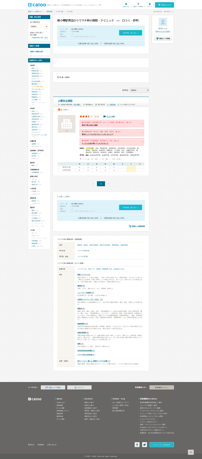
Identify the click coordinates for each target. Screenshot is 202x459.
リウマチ (80, 269)
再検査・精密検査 (102, 269)
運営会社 (31, 444)
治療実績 (113, 104)
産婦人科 (35, 184)
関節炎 (79, 308)
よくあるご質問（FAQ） (121, 405)
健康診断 (35, 243)
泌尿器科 (35, 153)
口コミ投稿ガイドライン (121, 402)
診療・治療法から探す (92, 419)
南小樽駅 (77, 104)
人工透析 (35, 99)
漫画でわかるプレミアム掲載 (150, 408)
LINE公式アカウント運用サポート (152, 430)
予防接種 (35, 241)
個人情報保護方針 (118, 410)
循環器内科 (35, 73)
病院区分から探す (91, 416)
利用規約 (115, 408)
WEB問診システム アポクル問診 (151, 416)
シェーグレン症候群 (84, 292)
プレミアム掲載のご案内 (148, 405)
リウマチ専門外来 (83, 250)
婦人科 (34, 182)
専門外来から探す (91, 413)
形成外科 (35, 129)
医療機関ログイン (161, 387)
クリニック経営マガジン (148, 422)
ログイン (149, 6)
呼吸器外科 (35, 114)
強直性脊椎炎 (93, 245)
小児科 (34, 191)
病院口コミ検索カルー (35, 11)
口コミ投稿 (60, 419)
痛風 (78, 343)
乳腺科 (34, 121)
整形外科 (35, 127)
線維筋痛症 (124, 245)
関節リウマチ (81, 274)
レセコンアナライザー (148, 419)
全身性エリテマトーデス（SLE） (88, 299)
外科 (33, 111)
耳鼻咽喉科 (35, 172)
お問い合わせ (52, 444)
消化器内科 (35, 76)
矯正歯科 (35, 213)
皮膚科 (34, 144)
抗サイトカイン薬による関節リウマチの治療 (92, 361)
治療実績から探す (91, 408)
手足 (89, 269)
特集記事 (60, 413)
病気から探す (89, 402)
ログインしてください (162, 31)
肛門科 (34, 156)
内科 (33, 68)
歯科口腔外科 (36, 221)
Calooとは (126, 6)
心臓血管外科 (36, 116)
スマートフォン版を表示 (161, 445)
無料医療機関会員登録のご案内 (151, 402)
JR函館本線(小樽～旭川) (40, 37)
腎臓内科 (35, 97)
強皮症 (85, 245)
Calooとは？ (61, 402)
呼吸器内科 (35, 71)
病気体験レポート (63, 410)
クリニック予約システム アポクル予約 (153, 413)
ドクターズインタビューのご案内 (151, 410)
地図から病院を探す (37, 51)
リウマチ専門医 (82, 256)
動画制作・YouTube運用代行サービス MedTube (157, 433)
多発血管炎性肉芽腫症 (84, 350)
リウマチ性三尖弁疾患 (84, 354)
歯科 (33, 210)
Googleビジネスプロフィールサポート (153, 427)
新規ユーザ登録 (138, 6)
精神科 (34, 201)
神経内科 (35, 92)
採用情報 (41, 444)
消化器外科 (35, 119)
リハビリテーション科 (39, 135)
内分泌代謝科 (36, 81)
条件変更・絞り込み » (130, 33)
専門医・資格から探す (92, 410)
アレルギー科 (36, 89)
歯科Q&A (60, 416)
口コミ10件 (111, 116)
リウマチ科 (59, 11)
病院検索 (49, 11)
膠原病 (79, 245)
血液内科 (35, 94)
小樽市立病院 (65, 100)
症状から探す (89, 405)
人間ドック (35, 246)
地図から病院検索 (138, 226)
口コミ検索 (60, 408)
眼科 (33, 165)
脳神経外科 (35, 124)
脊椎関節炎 (115, 245)
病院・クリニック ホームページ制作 (152, 424)
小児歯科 (35, 218)
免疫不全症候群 (105, 245)
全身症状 (117, 269)
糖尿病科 (35, 84)
